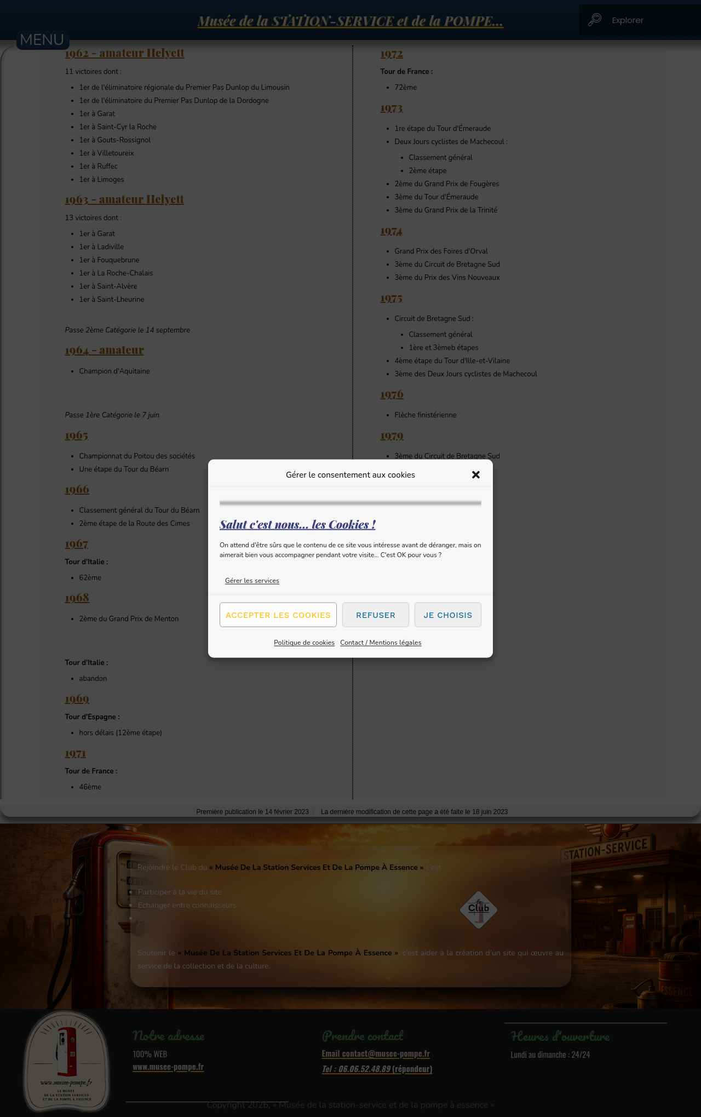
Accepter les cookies (278, 615)
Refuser (375, 615)
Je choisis (448, 615)
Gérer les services (252, 580)
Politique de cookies (304, 642)
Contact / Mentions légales (380, 642)
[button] (475, 474)
